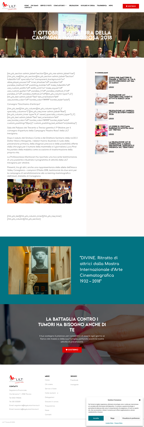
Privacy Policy (118, 423)
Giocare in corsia (88, 5)
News (111, 5)
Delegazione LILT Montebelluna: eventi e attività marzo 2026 (120, 97)
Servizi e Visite (45, 5)
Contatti (28, 7)
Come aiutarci (60, 5)
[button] (140, 400)
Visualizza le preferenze (131, 418)
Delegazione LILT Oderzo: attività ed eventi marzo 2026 (121, 112)
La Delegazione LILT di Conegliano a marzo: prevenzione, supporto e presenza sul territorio (121, 144)
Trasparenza (102, 5)
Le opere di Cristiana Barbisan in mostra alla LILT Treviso (121, 128)
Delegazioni (74, 5)
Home (26, 5)
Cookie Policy (109, 423)
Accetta (96, 418)
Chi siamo (34, 5)
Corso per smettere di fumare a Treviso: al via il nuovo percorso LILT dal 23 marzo (122, 80)
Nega (112, 418)
